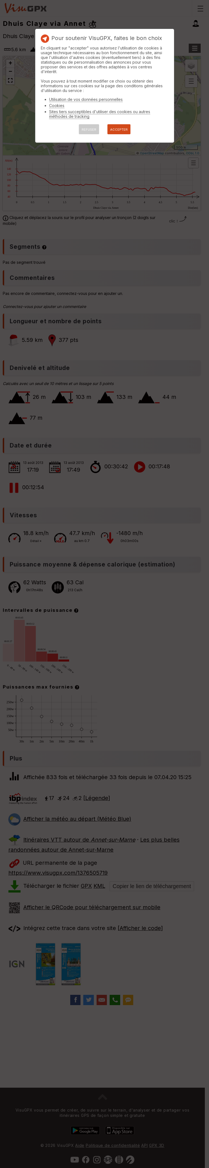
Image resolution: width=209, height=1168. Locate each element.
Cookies (56, 105)
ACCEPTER (119, 129)
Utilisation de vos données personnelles (86, 99)
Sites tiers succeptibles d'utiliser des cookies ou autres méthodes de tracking (99, 114)
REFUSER (89, 129)
